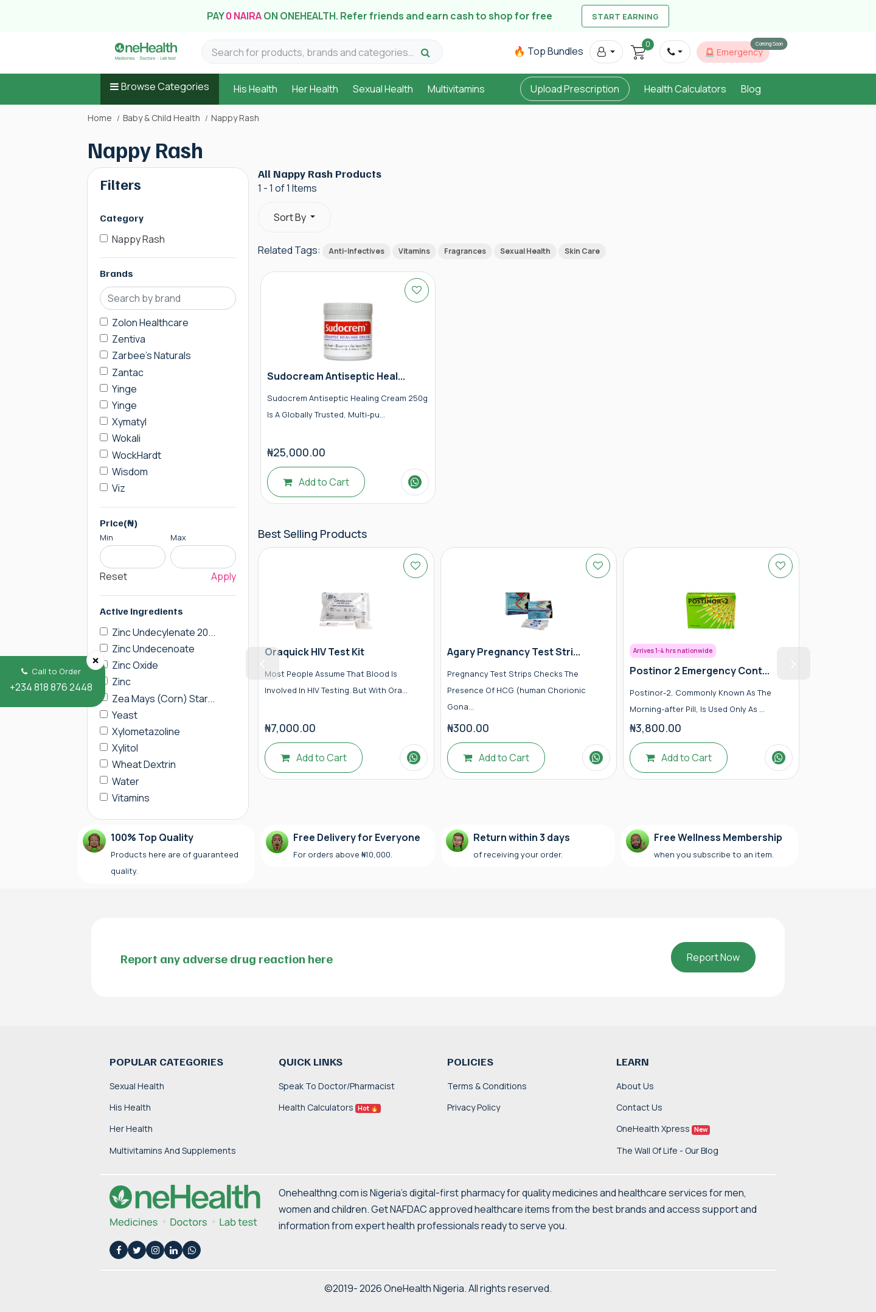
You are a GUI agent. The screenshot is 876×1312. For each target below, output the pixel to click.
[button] (606, 51)
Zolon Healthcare (150, 322)
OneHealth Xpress (663, 1128)
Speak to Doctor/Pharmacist (337, 1086)
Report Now (713, 957)
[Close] (95, 660)
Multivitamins (456, 89)
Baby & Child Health (161, 118)
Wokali (126, 438)
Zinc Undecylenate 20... (163, 632)
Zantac (128, 372)
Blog (751, 89)
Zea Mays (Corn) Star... (163, 698)
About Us (635, 1086)
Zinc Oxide (135, 665)
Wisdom (130, 471)
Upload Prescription (574, 89)
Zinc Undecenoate (153, 648)
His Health (255, 89)
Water (125, 781)
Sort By (291, 217)
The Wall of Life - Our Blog (667, 1150)
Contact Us (639, 1107)
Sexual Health (383, 89)
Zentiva (128, 339)
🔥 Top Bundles (548, 51)
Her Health (315, 89)
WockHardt (136, 455)
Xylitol (125, 748)
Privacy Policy (473, 1107)
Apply (223, 576)
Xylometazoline (146, 731)
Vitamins (131, 797)
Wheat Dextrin (144, 764)
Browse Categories (165, 86)
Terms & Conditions (487, 1086)
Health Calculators (685, 89)
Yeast (124, 715)
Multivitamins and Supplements (172, 1150)
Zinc (121, 681)
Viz (118, 488)
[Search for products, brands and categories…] (314, 52)
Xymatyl (129, 421)
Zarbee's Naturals (151, 355)
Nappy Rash (138, 239)
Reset (113, 576)
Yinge (124, 389)
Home (100, 118)
